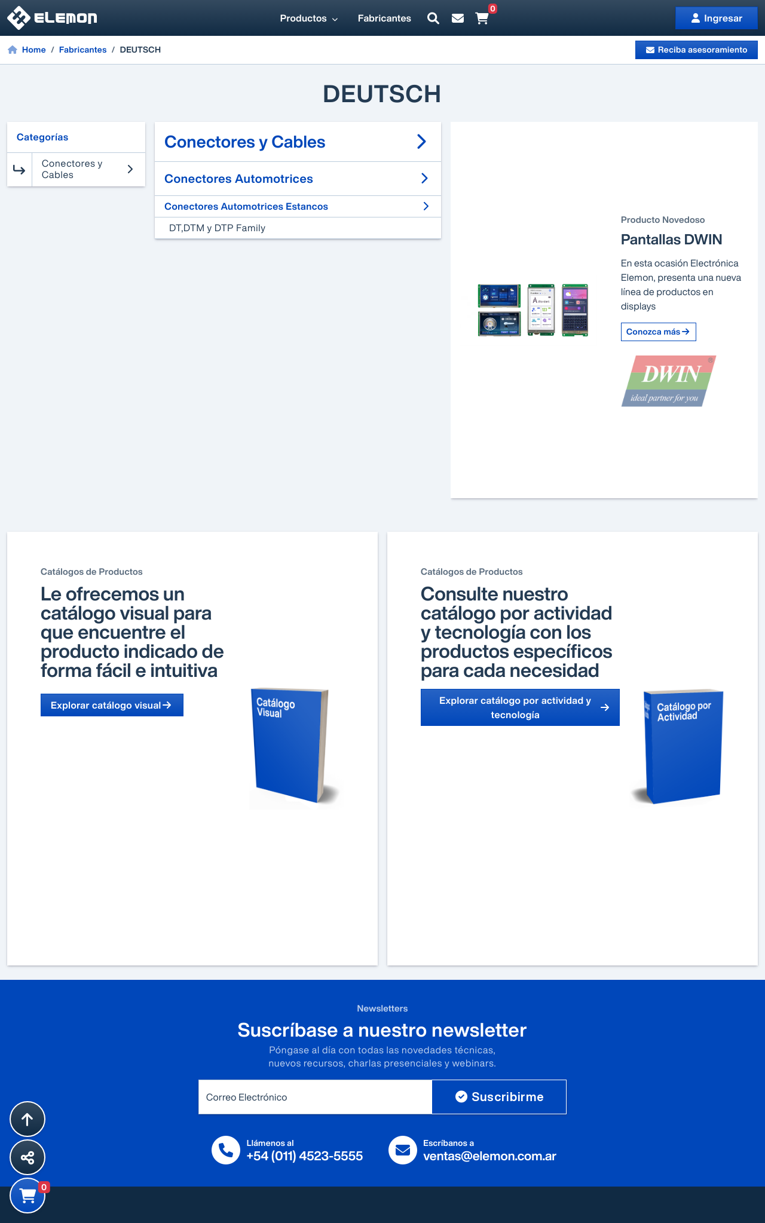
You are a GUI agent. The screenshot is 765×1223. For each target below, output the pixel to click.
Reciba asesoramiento (696, 49)
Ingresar (716, 18)
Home (26, 49)
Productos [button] (309, 18)
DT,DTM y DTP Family (217, 227)
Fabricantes (384, 18)
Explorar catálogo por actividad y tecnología (524, 707)
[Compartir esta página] (27, 1157)
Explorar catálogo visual (112, 705)
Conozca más (658, 331)
